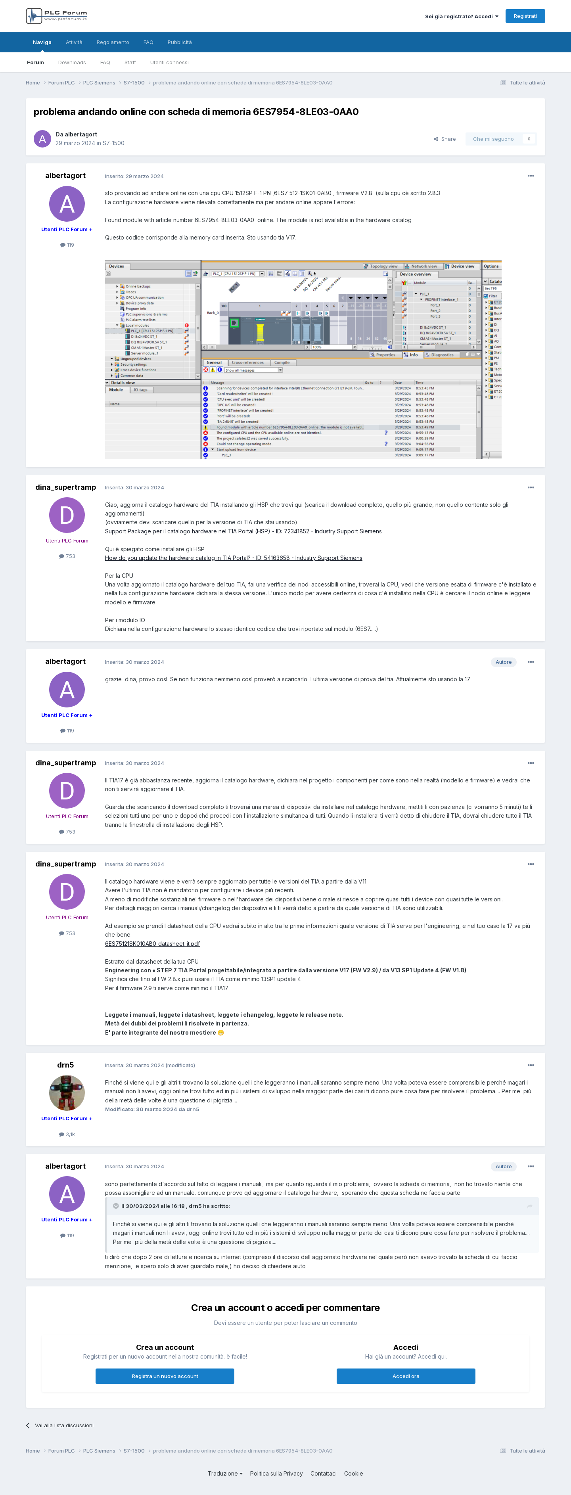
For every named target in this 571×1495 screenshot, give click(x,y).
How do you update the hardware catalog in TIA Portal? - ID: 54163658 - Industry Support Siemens (233, 557)
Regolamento (113, 42)
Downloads (72, 62)
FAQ (105, 62)
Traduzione (225, 1473)
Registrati (525, 16)
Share (445, 139)
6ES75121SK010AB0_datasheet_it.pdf (152, 943)
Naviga (42, 45)
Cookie (353, 1473)
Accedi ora (406, 1376)
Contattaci (323, 1473)
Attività (74, 42)
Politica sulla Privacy (276, 1473)
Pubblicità (180, 42)
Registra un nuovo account (165, 1376)
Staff (130, 62)
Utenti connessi (169, 62)
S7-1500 (114, 143)
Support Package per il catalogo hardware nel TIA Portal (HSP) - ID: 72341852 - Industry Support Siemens (243, 531)
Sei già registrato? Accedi (461, 16)
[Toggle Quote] (116, 1206)
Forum (35, 62)
